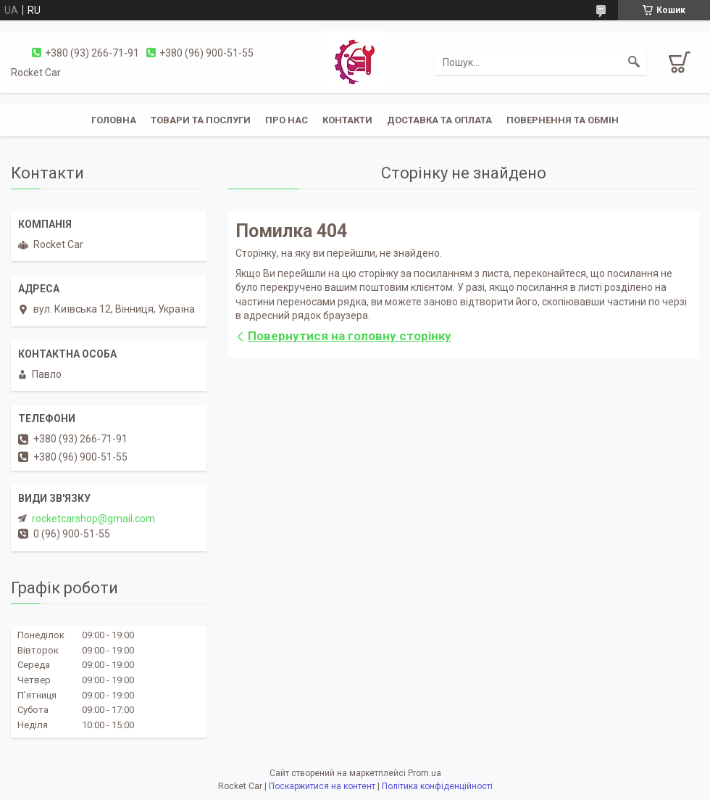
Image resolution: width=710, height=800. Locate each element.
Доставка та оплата (439, 120)
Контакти (347, 120)
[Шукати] (634, 62)
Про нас (286, 120)
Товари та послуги (201, 120)
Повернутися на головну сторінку (349, 336)
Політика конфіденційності (437, 786)
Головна (113, 120)
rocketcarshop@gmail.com (93, 518)
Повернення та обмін (562, 120)
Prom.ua (424, 773)
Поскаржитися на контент (322, 786)
